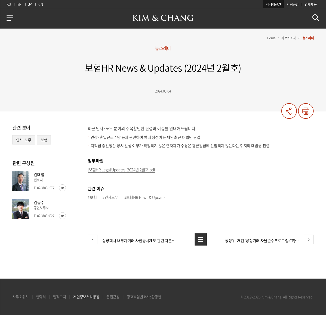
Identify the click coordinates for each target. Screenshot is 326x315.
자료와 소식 (288, 37)
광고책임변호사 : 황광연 (144, 297)
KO (9, 4)
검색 (315, 17)
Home (271, 37)
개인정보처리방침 (86, 297)
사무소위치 (20, 297)
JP (30, 4)
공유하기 (289, 111)
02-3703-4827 (45, 215)
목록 (201, 239)
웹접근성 (112, 297)
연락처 (41, 297)
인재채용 (311, 4)
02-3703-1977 (45, 187)
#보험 (92, 197)
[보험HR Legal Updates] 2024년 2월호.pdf (121, 169)
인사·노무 (23, 140)
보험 (44, 140)
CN (40, 4)
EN (19, 4)
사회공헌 (293, 4)
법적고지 (59, 297)
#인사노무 (110, 197)
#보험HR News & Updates (145, 197)
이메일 (62, 187)
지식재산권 (273, 4)
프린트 (306, 111)
